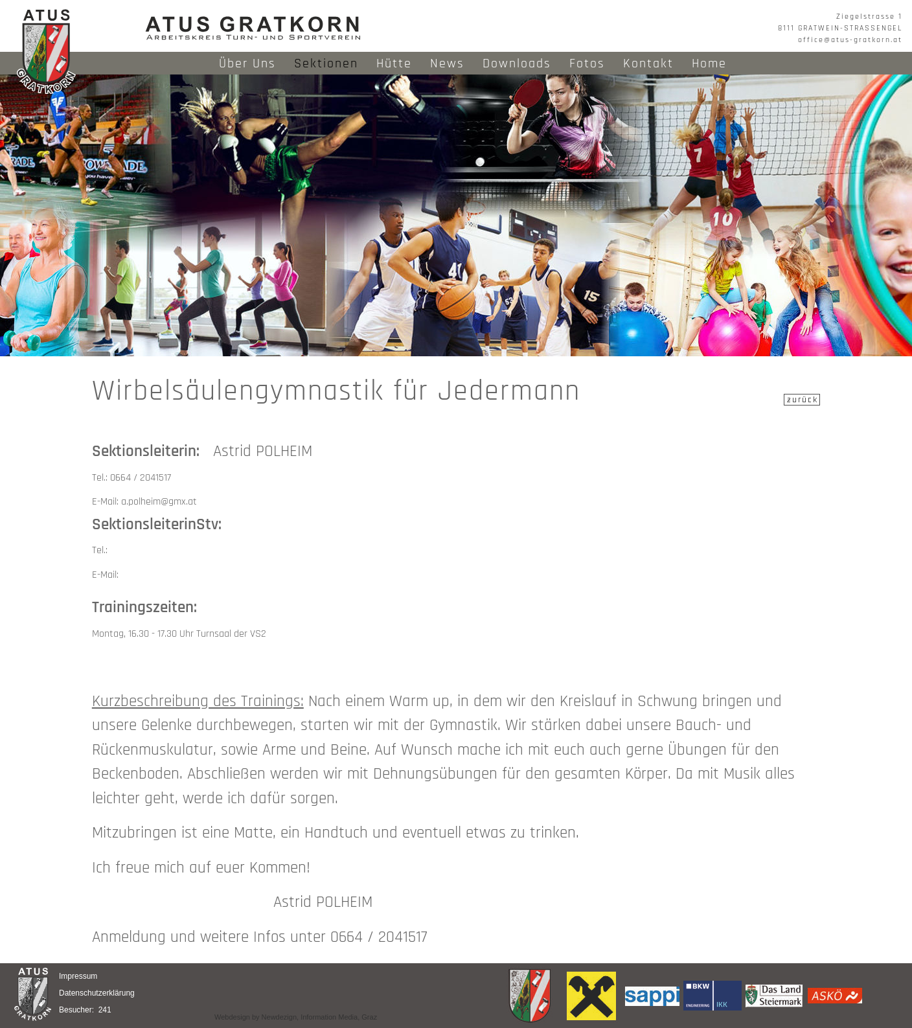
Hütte (394, 63)
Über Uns (247, 63)
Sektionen (326, 63)
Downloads (517, 63)
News (447, 63)
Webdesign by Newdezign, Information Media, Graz (295, 1017)
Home (709, 63)
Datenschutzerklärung (97, 993)
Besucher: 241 (85, 1009)
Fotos (587, 63)
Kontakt (648, 63)
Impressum (78, 976)
